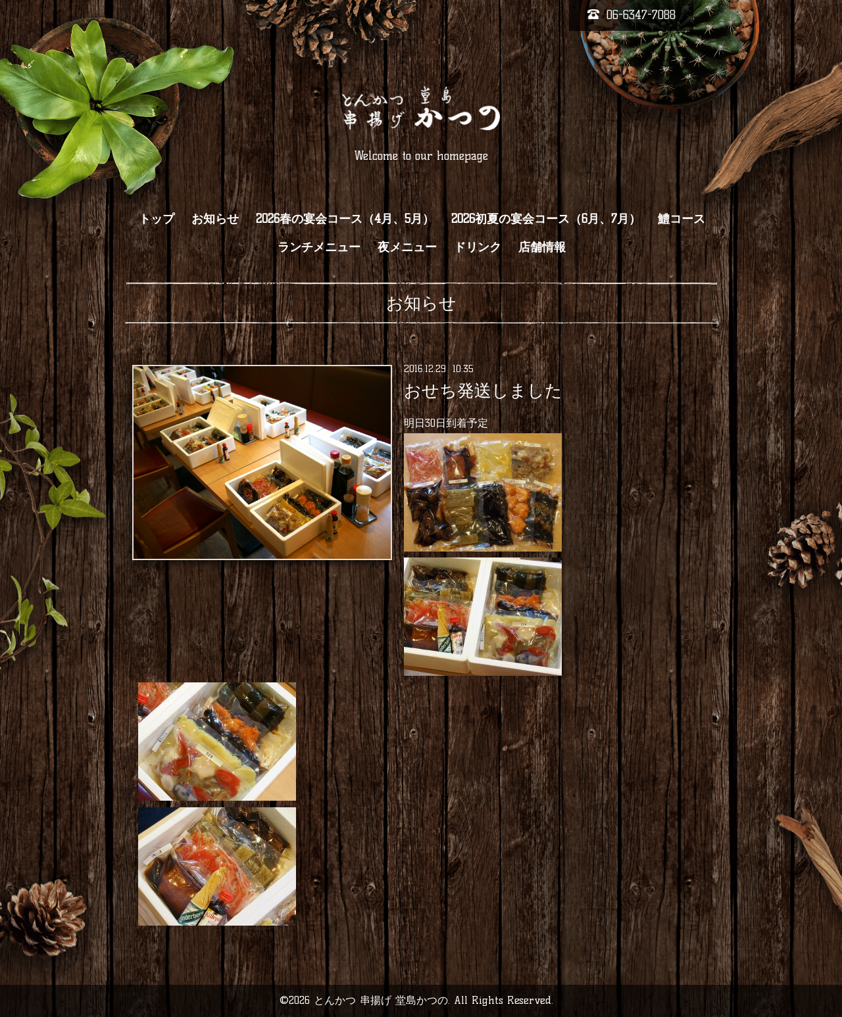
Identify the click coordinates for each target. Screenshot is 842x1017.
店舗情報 (542, 247)
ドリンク (477, 247)
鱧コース (681, 219)
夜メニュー (407, 247)
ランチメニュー (319, 247)
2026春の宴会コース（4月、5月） (345, 219)
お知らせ (215, 219)
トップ (156, 219)
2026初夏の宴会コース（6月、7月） (546, 219)
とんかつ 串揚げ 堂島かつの (381, 1000)
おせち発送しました (483, 390)
